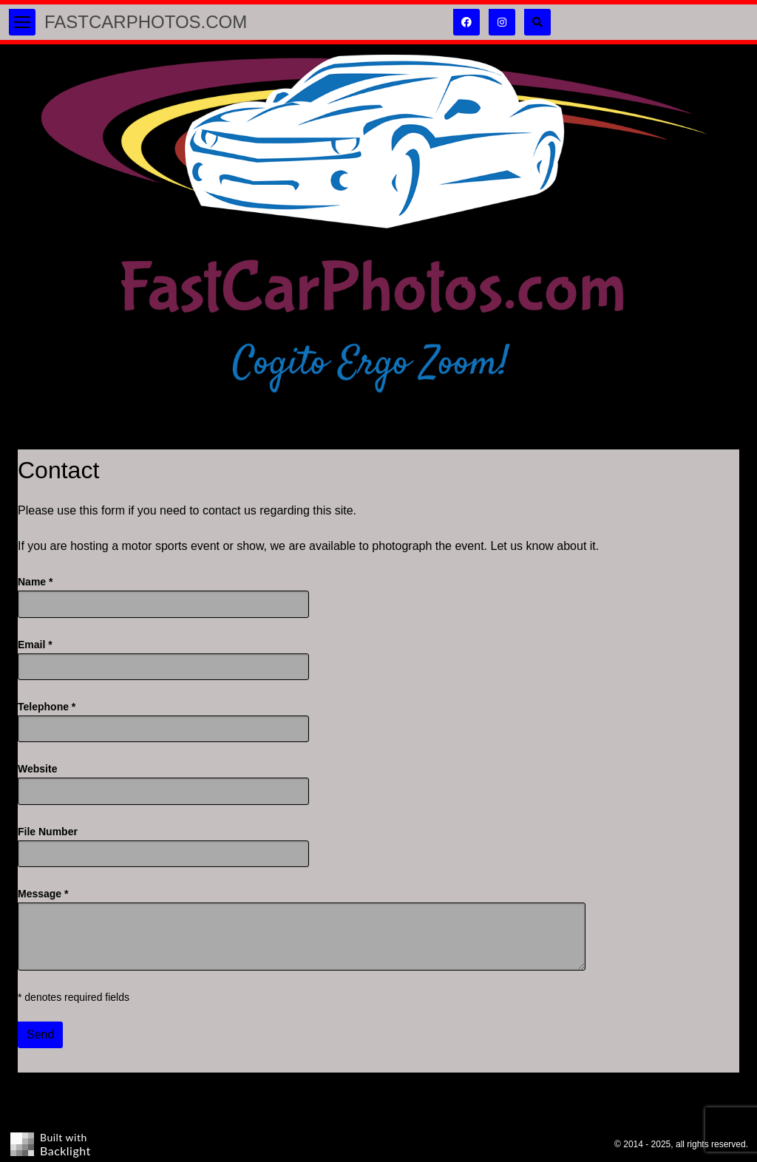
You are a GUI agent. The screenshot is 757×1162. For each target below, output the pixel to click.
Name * (35, 582)
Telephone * (46, 707)
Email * (35, 644)
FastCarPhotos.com (145, 22)
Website (37, 769)
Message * (43, 894)
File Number (48, 831)
